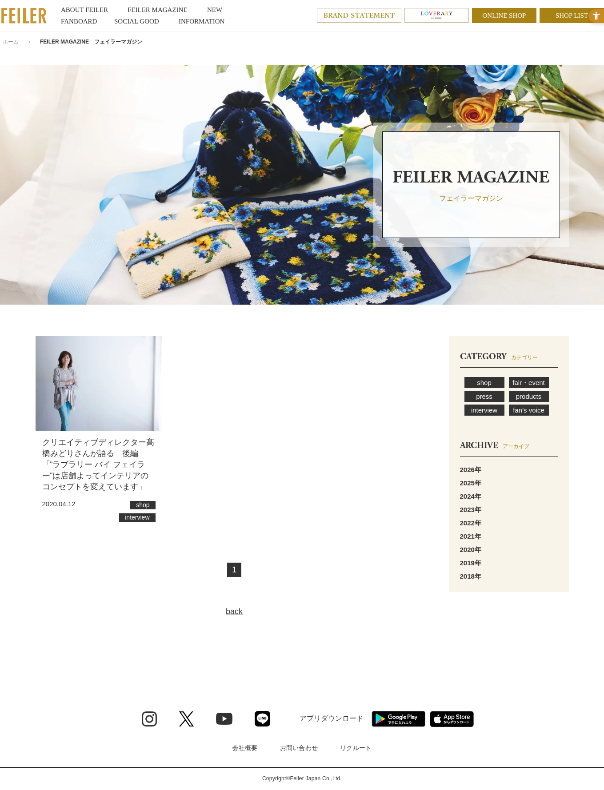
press (484, 396)
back (234, 611)
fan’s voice (528, 410)
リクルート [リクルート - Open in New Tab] (356, 747)
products (529, 396)
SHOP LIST (572, 15)
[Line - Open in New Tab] (262, 718)
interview (484, 410)
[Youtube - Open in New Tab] (224, 718)
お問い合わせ (299, 747)
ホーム (11, 42)
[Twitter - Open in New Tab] (186, 718)
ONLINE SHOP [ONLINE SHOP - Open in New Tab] (504, 15)
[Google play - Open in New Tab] (398, 719)
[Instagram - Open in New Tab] (149, 718)
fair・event (528, 382)
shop (484, 382)
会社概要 (244, 747)
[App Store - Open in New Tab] (452, 719)
